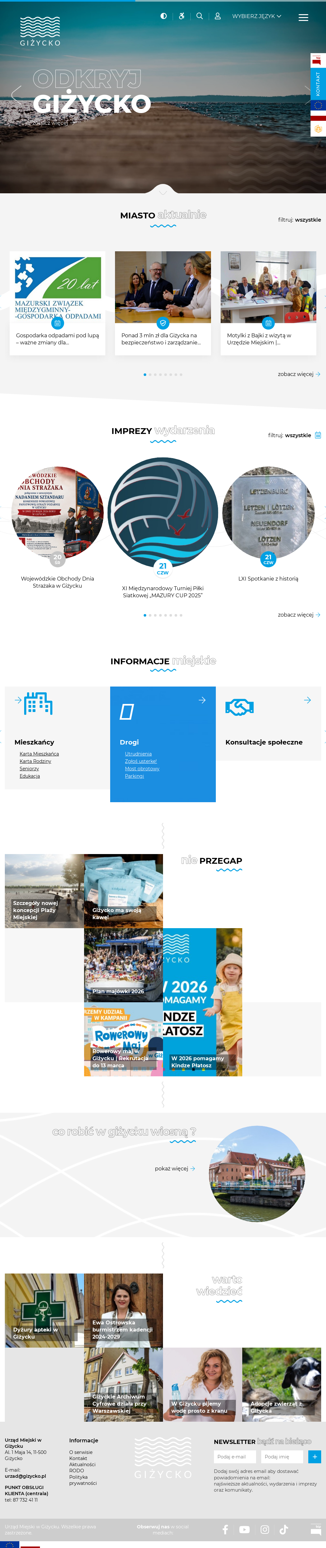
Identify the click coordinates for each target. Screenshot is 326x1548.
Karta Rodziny (35, 761)
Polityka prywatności (83, 1480)
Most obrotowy (142, 769)
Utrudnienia (138, 754)
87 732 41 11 (25, 1500)
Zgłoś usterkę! (141, 761)
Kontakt (318, 84)
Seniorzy (29, 769)
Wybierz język (253, 16)
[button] (16, 96)
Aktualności (82, 1464)
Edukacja (30, 776)
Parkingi (134, 776)
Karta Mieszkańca (39, 754)
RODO (76, 1471)
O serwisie (80, 1452)
